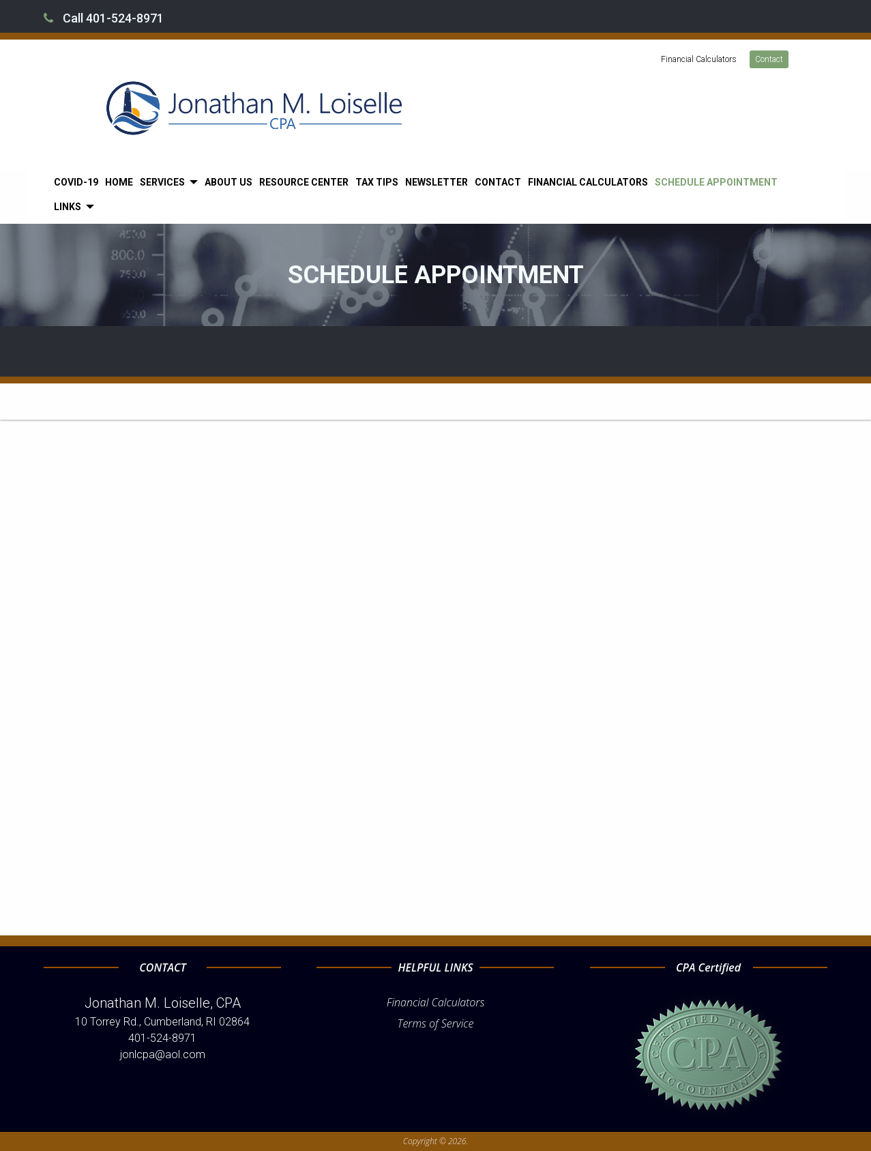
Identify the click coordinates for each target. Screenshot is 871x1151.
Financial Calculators (699, 59)
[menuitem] (76, 182)
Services (162, 182)
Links (67, 206)
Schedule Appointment (716, 182)
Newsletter (436, 182)
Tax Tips (376, 182)
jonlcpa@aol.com (162, 1054)
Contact (769, 59)
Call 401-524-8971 (104, 18)
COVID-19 (76, 182)
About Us (228, 182)
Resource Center (304, 182)
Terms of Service (436, 1023)
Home (119, 182)
